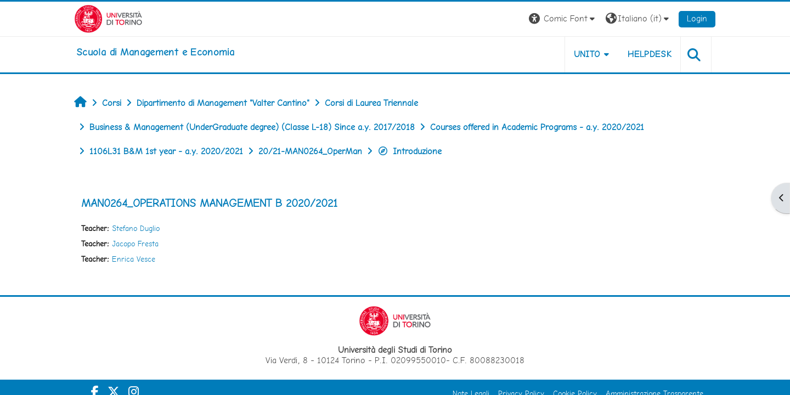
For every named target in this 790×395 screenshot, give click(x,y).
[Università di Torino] (108, 18)
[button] (563, 18)
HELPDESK (650, 54)
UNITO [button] (587, 54)
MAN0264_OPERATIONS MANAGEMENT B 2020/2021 (209, 203)
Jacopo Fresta (135, 244)
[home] (155, 52)
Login (697, 18)
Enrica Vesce (133, 259)
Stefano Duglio (136, 228)
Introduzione (409, 151)
